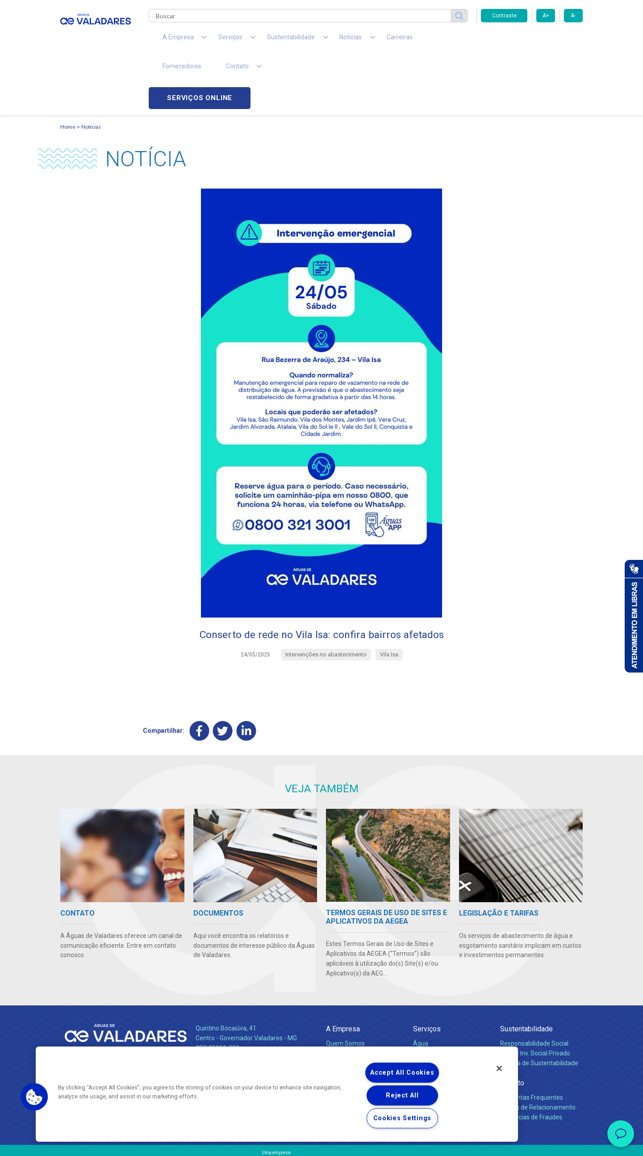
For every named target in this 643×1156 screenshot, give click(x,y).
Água (420, 987)
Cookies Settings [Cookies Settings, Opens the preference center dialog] (402, 1118)
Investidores (343, 1007)
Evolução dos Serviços (444, 1017)
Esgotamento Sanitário (445, 997)
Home (67, 69)
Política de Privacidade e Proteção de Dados (321, 1142)
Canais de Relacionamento (538, 1051)
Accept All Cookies (402, 1072)
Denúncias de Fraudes (531, 1061)
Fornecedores (404, 40)
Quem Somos (345, 987)
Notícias (91, 69)
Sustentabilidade (526, 973)
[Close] (499, 1068)
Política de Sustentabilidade (539, 1007)
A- (573, 16)
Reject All (402, 1095)
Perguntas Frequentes (531, 1041)
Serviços (427, 973)
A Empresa (343, 973)
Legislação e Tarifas (441, 1007)
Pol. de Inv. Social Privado (535, 997)
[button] (34, 1097)
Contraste (504, 16)
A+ (546, 16)
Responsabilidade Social (534, 987)
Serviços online (532, 40)
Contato (512, 1027)
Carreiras (357, 40)
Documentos (431, 1026)
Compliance (342, 997)
